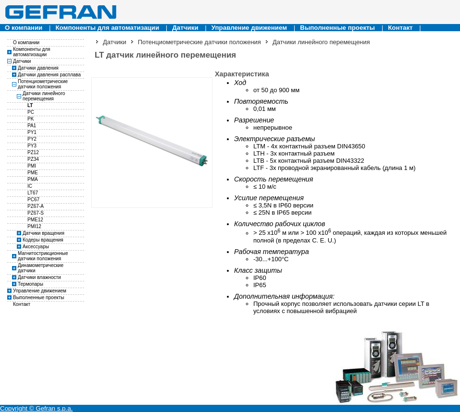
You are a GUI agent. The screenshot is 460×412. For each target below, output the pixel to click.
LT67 (32, 192)
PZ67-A (35, 206)
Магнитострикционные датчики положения (43, 256)
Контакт (400, 27)
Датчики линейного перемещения (44, 96)
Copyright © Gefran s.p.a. (36, 408)
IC (29, 186)
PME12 (35, 219)
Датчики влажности (39, 277)
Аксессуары (36, 246)
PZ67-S (35, 213)
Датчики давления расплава (49, 74)
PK (30, 118)
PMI (31, 166)
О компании (23, 27)
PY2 (32, 139)
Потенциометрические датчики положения (43, 84)
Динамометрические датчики (40, 268)
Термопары (30, 284)
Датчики (185, 27)
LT (30, 105)
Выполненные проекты (337, 27)
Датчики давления (38, 68)
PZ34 (33, 159)
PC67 (33, 199)
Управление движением (249, 27)
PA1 (31, 125)
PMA (32, 179)
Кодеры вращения (43, 239)
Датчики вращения (43, 233)
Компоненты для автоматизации (107, 27)
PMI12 (34, 226)
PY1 (32, 132)
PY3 (32, 145)
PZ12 (33, 152)
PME (32, 172)
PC (30, 112)
